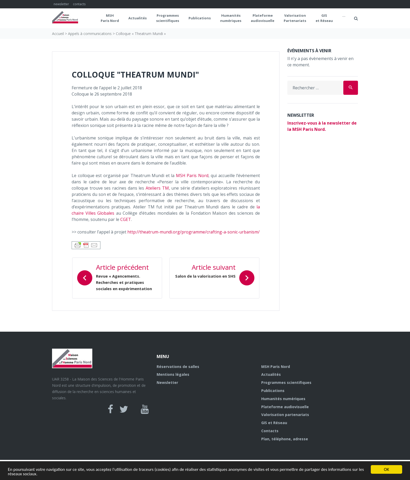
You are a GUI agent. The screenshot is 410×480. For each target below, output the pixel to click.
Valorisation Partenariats (295, 18)
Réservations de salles (178, 366)
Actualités (137, 18)
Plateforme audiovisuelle (285, 406)
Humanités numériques (230, 18)
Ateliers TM (157, 188)
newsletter (61, 4)
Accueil (58, 33)
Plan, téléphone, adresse (284, 438)
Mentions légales (173, 374)
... (343, 15)
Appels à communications (90, 33)
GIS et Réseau (324, 18)
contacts (79, 4)
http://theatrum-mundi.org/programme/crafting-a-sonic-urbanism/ (193, 232)
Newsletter (167, 382)
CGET (125, 219)
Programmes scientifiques (167, 18)
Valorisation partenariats (285, 414)
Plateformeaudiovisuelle (262, 18)
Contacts (269, 430)
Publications (200, 18)
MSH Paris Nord (110, 18)
